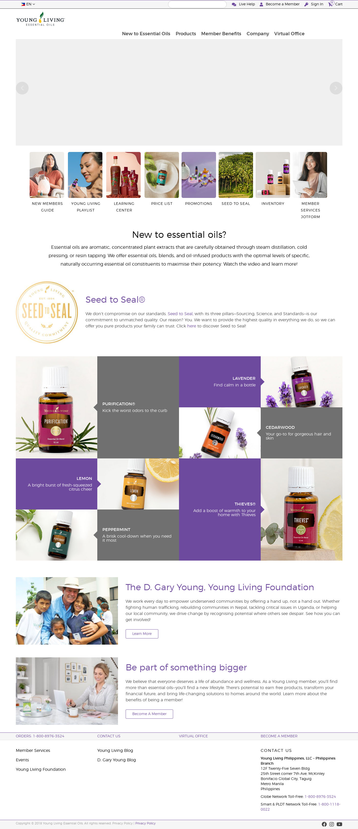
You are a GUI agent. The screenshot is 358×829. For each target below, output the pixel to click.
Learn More (142, 634)
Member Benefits (255, 18)
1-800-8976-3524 (320, 797)
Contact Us (109, 736)
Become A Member (149, 714)
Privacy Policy (145, 823)
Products (219, 18)
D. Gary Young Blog (116, 760)
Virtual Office (324, 18)
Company (292, 18)
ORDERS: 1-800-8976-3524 (40, 736)
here (191, 326)
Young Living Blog (115, 751)
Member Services (33, 751)
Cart (335, 3)
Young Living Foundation (41, 769)
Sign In (314, 4)
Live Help (244, 4)
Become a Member (280, 4)
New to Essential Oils (180, 18)
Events (22, 760)
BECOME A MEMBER (279, 736)
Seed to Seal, (180, 314)
